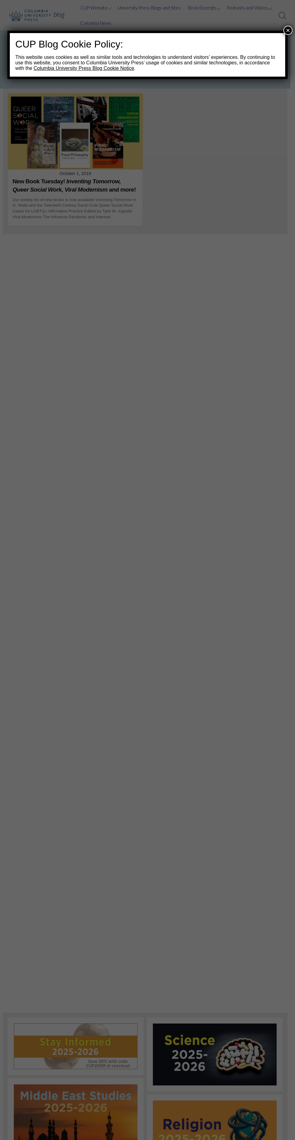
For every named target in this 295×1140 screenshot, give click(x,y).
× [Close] (288, 30)
